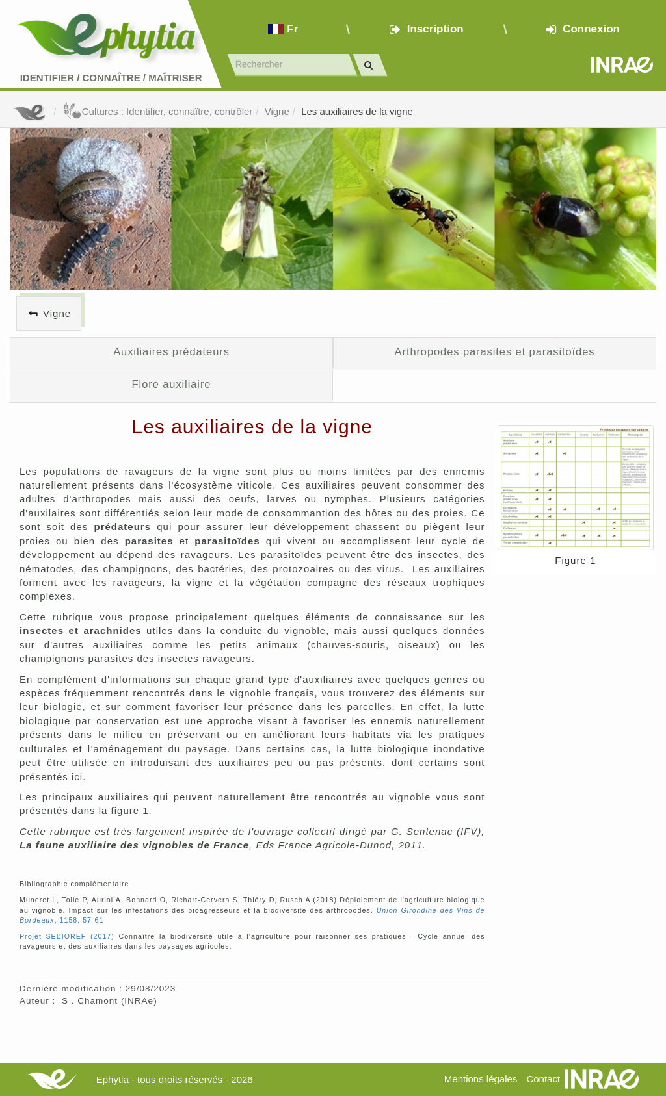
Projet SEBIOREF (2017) (67, 936)
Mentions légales (481, 1078)
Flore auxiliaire (171, 384)
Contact (543, 1078)
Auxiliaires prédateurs (171, 351)
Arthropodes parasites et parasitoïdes (495, 351)
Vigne (277, 111)
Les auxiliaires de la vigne (357, 111)
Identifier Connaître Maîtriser (111, 77)
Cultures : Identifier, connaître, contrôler (157, 111)
